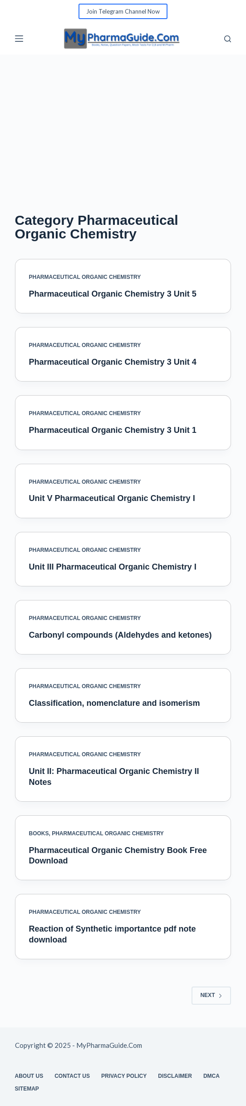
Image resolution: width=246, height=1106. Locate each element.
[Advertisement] (123, 122)
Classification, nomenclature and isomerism (114, 703)
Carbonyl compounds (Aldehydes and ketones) (120, 635)
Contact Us (72, 1076)
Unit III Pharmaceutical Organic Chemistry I (113, 566)
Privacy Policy (124, 1076)
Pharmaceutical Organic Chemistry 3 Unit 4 (113, 362)
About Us (29, 1076)
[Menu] (19, 39)
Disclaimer (175, 1076)
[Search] (227, 38)
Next (211, 995)
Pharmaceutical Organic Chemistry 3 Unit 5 (113, 293)
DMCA (211, 1076)
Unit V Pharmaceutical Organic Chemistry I (112, 498)
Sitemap (27, 1089)
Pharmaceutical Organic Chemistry (85, 277)
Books (39, 833)
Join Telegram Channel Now (123, 11)
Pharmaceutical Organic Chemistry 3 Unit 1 (113, 430)
